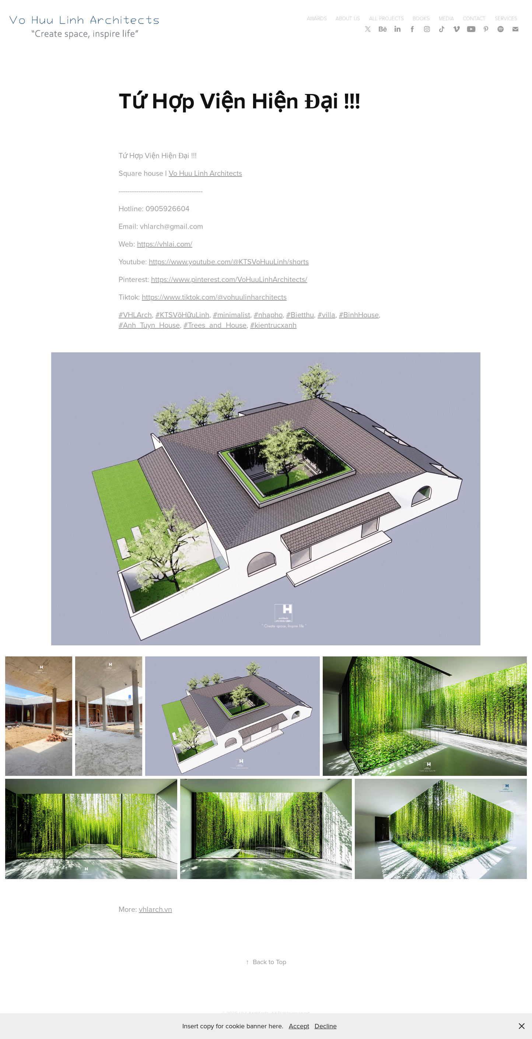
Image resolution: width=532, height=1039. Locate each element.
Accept (299, 1026)
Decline (326, 1026)
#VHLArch (135, 314)
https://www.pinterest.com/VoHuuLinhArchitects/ (229, 279)
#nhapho (268, 314)
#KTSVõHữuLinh (182, 314)
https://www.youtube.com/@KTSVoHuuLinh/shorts (229, 261)
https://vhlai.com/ (164, 243)
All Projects (386, 18)
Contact (474, 18)
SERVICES (506, 18)
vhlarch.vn (155, 909)
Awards (317, 18)
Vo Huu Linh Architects (205, 173)
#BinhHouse (359, 314)
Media (446, 18)
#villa (326, 314)
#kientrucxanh (273, 325)
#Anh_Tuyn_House (149, 325)
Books (421, 18)
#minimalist (231, 314)
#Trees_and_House (214, 325)
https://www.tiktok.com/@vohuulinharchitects (214, 297)
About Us (348, 18)
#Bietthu (300, 314)
